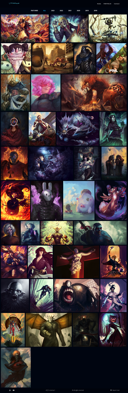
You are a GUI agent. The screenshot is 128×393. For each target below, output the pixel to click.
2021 (69, 11)
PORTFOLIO (107, 4)
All (44, 11)
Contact (117, 4)
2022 (61, 11)
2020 (78, 11)
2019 (87, 11)
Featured (34, 11)
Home (99, 4)
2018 (95, 11)
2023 (52, 11)
